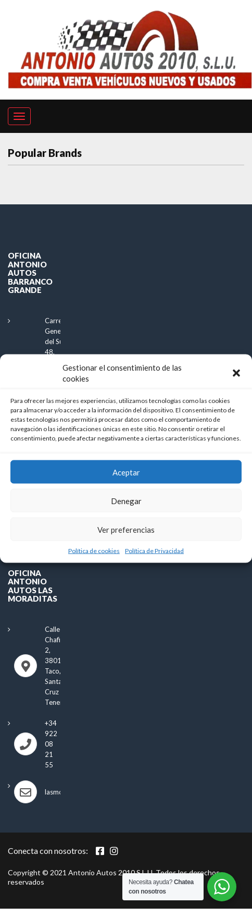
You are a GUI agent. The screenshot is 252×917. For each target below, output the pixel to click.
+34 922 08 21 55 (51, 744)
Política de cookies (94, 551)
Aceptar (126, 471)
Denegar (126, 500)
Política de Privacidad (154, 551)
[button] (236, 373)
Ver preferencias (126, 529)
